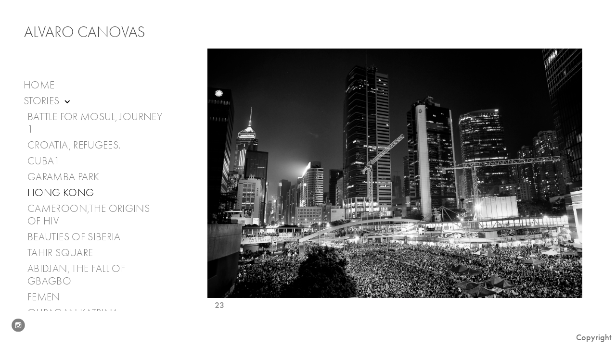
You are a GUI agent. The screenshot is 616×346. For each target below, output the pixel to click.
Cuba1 (43, 161)
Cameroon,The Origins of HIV (88, 215)
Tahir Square (60, 253)
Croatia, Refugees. (73, 145)
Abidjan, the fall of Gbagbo (76, 275)
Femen (43, 297)
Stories (48, 101)
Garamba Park (63, 177)
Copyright (593, 337)
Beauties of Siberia (74, 237)
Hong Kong (60, 192)
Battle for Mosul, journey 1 (94, 123)
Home (39, 85)
